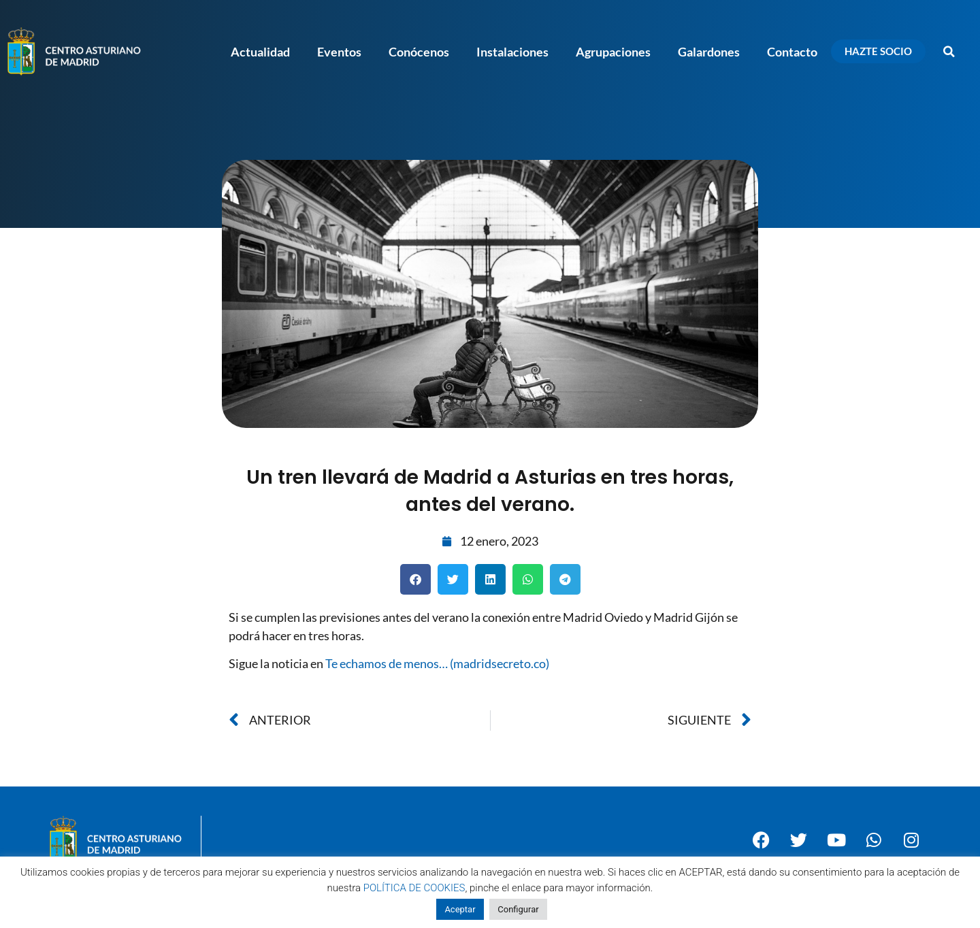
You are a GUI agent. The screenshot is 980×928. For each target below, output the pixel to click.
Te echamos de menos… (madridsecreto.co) (437, 663)
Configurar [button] (517, 909)
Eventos (339, 52)
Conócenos (419, 52)
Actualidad (260, 52)
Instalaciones (512, 52)
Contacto (792, 52)
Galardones (709, 52)
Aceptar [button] (459, 909)
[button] (949, 52)
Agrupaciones (613, 52)
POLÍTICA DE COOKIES (414, 888)
